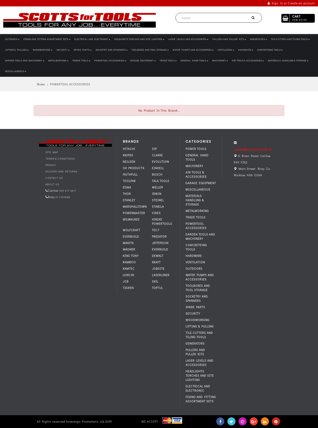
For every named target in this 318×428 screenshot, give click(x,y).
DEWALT (157, 256)
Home (41, 84)
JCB (126, 281)
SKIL (155, 281)
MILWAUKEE (131, 219)
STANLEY (129, 200)
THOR (127, 194)
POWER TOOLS (81, 60)
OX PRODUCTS (133, 168)
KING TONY (131, 256)
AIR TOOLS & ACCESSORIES (248, 60)
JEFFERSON (160, 243)
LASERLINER (161, 275)
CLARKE (157, 155)
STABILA (158, 206)
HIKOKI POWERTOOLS (162, 221)
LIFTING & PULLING (17, 50)
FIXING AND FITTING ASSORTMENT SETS (46, 39)
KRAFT (156, 262)
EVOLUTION (160, 162)
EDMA (127, 187)
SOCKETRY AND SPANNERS (112, 50)
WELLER (157, 187)
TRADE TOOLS (168, 60)
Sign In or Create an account (291, 3)
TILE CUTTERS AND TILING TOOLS (290, 39)
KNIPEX (128, 155)
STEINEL (158, 200)
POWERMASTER (134, 213)
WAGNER (129, 249)
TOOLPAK (129, 181)
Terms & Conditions (60, 158)
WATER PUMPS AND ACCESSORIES (193, 50)
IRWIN (156, 194)
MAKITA (128, 243)
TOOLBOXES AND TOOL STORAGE (150, 50)
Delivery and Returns (61, 171)
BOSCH (157, 174)
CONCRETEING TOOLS (270, 50)
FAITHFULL (130, 174)
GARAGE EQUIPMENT (143, 60)
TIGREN (128, 288)
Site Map (51, 152)
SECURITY (63, 50)
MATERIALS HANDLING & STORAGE (288, 60)
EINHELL (158, 168)
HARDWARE (245, 50)
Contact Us (54, 177)
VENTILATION (226, 50)
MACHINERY (220, 60)
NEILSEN (129, 162)
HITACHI (129, 149)
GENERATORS (258, 39)
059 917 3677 (67, 190)
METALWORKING (58, 60)
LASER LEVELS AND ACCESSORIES (188, 39)
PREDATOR (159, 236)
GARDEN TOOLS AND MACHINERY (24, 60)
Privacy (50, 165)
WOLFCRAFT (131, 230)
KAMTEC (129, 269)
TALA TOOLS (160, 181)
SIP (154, 149)
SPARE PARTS (83, 50)
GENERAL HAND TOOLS (194, 60)
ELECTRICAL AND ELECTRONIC (92, 39)
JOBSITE (158, 269)
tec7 (155, 230)
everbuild (131, 236)
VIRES (156, 213)
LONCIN (128, 275)
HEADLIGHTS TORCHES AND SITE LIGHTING (139, 39)
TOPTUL (157, 288)
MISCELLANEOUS (15, 71)
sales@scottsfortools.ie (253, 149)
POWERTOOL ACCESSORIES (110, 60)
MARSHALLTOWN (135, 206)
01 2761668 (62, 197)
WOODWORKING (42, 50)
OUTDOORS (12, 39)
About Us (52, 184)
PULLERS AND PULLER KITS (229, 39)
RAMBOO (129, 262)
